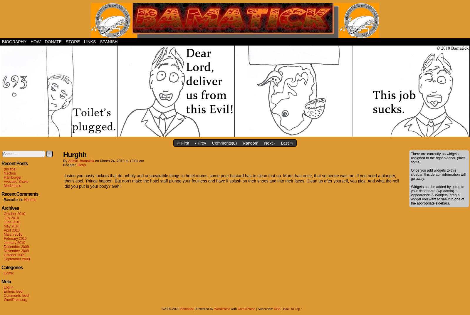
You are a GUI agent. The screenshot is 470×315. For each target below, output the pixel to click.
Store (73, 41)
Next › (269, 143)
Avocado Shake (16, 182)
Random (250, 143)
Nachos (10, 173)
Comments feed (16, 296)
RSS (277, 309)
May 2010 (11, 226)
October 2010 (14, 214)
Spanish (109, 41)
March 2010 (13, 234)
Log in (9, 287)
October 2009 (14, 255)
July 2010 (11, 218)
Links (90, 41)
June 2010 (12, 222)
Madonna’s (12, 186)
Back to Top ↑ (293, 309)
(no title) (10, 169)
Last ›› (287, 143)
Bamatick (187, 309)
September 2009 (17, 259)
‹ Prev (200, 143)
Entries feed (13, 291)
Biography (14, 41)
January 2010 (14, 243)
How (36, 41)
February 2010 (15, 239)
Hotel (82, 165)
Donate (53, 41)
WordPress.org (15, 300)
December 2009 (16, 247)
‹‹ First (183, 143)
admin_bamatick (81, 161)
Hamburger (12, 177)
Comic (9, 273)
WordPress (222, 309)
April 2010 (12, 230)
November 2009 (16, 251)
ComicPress (246, 309)
